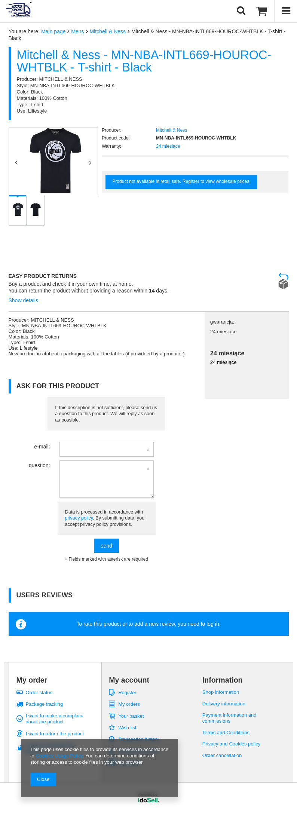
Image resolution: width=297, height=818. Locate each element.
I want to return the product (55, 733)
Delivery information (223, 704)
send (106, 546)
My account (129, 680)
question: (39, 465)
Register (127, 692)
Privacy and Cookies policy (231, 744)
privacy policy (79, 518)
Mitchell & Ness (108, 31)
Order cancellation (222, 755)
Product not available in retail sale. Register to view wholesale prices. (181, 181)
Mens (77, 31)
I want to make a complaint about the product (55, 718)
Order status (39, 692)
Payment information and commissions (229, 718)
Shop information (220, 692)
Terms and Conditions (225, 732)
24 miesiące (168, 146)
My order (32, 680)
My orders (129, 704)
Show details (23, 300)
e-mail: (42, 447)
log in (212, 624)
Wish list (127, 727)
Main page (53, 31)
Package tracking (44, 704)
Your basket (131, 716)
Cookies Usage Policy (59, 756)
